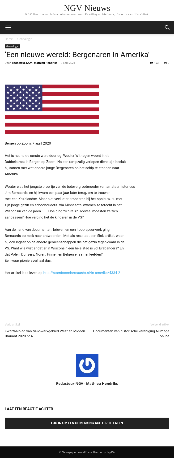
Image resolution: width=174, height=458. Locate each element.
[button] (167, 27)
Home (9, 39)
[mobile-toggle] (8, 27)
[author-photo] (87, 377)
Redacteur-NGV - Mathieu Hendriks (34, 62)
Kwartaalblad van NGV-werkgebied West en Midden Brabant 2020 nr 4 (45, 333)
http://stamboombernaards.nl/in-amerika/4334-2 (81, 273)
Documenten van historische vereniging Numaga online (131, 333)
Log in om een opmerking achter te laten (87, 423)
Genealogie (24, 39)
